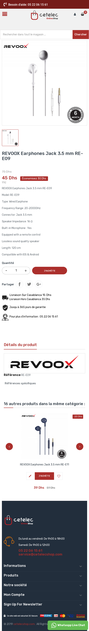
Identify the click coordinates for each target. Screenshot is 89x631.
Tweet (29, 284)
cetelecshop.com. (24, 624)
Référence (12, 375)
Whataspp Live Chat (68, 625)
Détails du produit (20, 344)
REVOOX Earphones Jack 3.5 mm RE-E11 (44, 464)
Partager (19, 284)
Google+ (39, 284)
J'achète (49, 270)
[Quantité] (16, 270)
